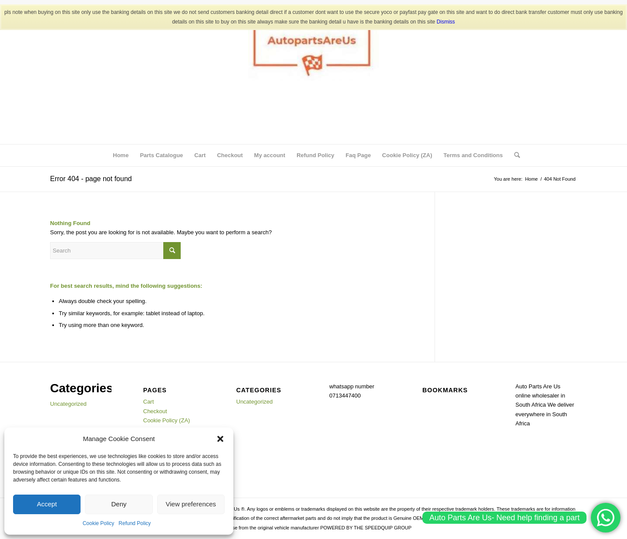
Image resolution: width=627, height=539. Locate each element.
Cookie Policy (99, 523)
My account (270, 155)
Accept (47, 504)
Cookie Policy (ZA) (407, 155)
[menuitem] (514, 155)
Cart (200, 155)
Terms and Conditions (472, 155)
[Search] (514, 155)
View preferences (191, 504)
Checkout (230, 155)
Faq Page (358, 155)
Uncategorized (68, 404)
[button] (220, 439)
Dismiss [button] (446, 22)
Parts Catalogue (161, 155)
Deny (118, 504)
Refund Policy (134, 523)
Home (120, 155)
